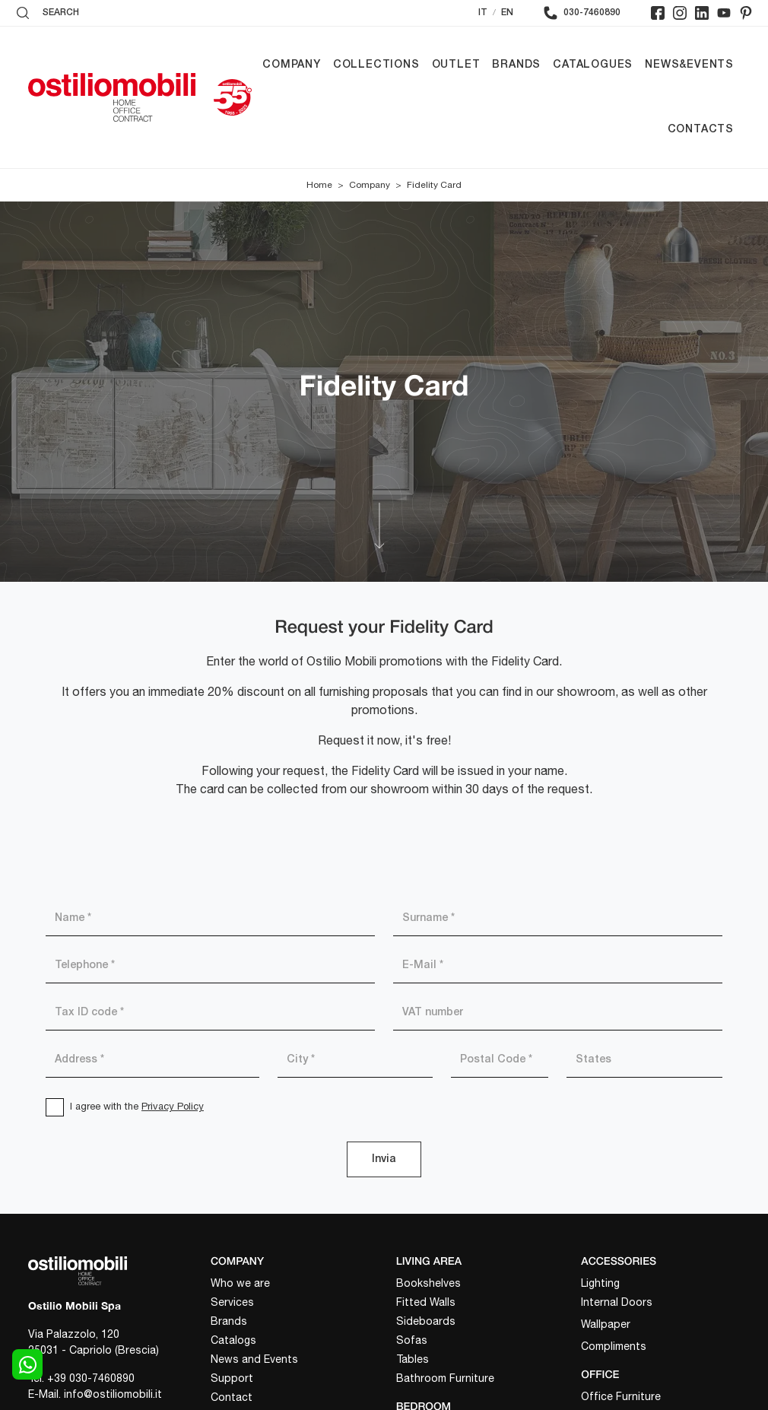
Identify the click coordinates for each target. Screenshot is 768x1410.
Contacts (701, 130)
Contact (231, 1397)
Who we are (240, 1283)
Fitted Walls (425, 1302)
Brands (516, 65)
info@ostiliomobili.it (113, 1394)
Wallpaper (605, 1324)
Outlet (456, 65)
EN (507, 12)
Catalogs (233, 1340)
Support (232, 1378)
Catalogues (593, 65)
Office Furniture (621, 1396)
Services (232, 1302)
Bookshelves (428, 1283)
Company (291, 65)
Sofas (411, 1340)
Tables (412, 1359)
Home (319, 184)
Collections (376, 65)
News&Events (689, 65)
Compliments (613, 1346)
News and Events (254, 1359)
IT (482, 12)
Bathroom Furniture (445, 1378)
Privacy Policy (172, 1106)
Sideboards (425, 1321)
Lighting (600, 1283)
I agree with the (137, 1106)
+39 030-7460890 (91, 1378)
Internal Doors (616, 1302)
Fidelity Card (434, 184)
